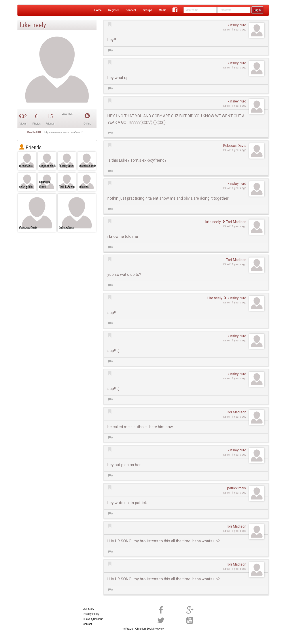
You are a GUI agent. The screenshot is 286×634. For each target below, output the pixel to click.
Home (98, 10)
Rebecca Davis (234, 146)
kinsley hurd (237, 25)
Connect (130, 10)
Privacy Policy (91, 613)
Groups (147, 10)
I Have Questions (93, 619)
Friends (30, 147)
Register (113, 10)
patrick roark (236, 488)
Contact (87, 624)
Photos (36, 123)
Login (257, 9)
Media (162, 10)
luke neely (213, 222)
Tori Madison (234, 222)
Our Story (88, 608)
